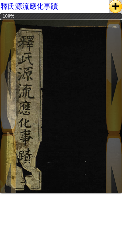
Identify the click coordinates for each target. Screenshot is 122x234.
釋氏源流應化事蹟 (29, 6)
